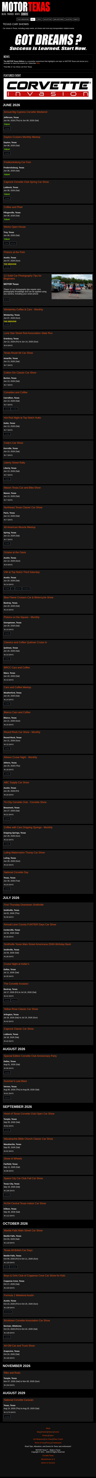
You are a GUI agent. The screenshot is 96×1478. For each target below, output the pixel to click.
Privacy (48, 1443)
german (18, 588)
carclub (6, 1194)
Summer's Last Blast (15, 1081)
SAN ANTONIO (58, 19)
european (26, 588)
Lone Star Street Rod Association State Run (28, 333)
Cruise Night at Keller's (16, 964)
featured (14, 1000)
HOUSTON (47, 19)
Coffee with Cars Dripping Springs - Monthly (28, 827)
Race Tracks (58, 1439)
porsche (13, 243)
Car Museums (38, 1439)
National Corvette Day (16, 872)
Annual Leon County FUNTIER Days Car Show (30, 924)
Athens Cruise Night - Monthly (20, 757)
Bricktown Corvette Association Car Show (27, 1320)
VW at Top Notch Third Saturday (22, 572)
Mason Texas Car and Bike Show (22, 487)
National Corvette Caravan (18, 1400)
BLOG (4, 14)
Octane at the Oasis (15, 552)
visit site (6, 299)
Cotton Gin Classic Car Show (20, 372)
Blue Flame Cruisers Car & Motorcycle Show (28, 597)
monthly (7, 153)
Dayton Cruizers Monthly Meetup (22, 137)
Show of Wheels (13, 1158)
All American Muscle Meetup (19, 527)
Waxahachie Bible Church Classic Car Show (28, 1138)
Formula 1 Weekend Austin (19, 1295)
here (38, 63)
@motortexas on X (48, 1459)
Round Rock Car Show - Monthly (22, 732)
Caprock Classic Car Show (19, 1028)
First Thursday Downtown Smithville (24, 904)
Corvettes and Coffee (16, 392)
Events (56, 1432)
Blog (38, 1432)
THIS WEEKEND (23, 19)
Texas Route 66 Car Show (18, 353)
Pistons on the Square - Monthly (21, 617)
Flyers (51, 1436)
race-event (7, 1311)
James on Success (48, 1463)
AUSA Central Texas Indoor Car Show (25, 1203)
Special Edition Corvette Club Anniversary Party (30, 1056)
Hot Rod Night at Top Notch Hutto (22, 417)
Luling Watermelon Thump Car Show (24, 852)
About (48, 1428)
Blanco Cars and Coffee (17, 712)
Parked (44, 1432)
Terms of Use (39, 1443)
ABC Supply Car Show (16, 782)
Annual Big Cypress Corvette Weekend (25, 112)
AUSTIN (69, 19)
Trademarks (57, 1443)
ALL (32, 19)
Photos (45, 1436)
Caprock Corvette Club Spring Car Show (26, 182)
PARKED (10, 14)
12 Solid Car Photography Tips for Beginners (22, 277)
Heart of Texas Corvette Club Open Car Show (29, 1113)
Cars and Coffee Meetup (17, 687)
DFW (39, 19)
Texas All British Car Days (18, 1250)
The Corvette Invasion (16, 983)
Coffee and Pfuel (13, 207)
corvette (7, 128)
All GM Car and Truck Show (19, 1345)
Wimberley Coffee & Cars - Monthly (23, 309)
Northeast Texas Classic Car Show (23, 507)
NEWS (17, 14)
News (50, 1432)
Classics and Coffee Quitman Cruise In (25, 642)
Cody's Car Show (13, 443)
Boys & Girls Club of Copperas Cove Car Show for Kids (34, 1275)
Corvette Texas (48, 1456)
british (6, 1267)
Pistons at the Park (14, 252)
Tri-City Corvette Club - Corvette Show (25, 802)
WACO (76, 19)
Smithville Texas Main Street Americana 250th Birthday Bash (37, 944)
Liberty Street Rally (14, 462)
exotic (6, 243)
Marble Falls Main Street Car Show (23, 1230)
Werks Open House (15, 226)
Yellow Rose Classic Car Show (21, 1009)
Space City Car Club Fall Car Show (23, 1178)
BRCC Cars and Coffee (17, 667)
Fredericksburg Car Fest (17, 162)
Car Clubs (48, 1439)
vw (13, 588)
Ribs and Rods (12, 1372)
